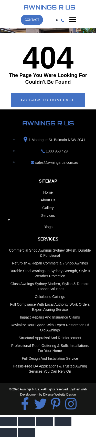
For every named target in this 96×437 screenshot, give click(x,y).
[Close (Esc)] (63, 421)
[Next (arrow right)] (26, 432)
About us (48, 200)
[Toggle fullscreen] (26, 421)
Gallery (48, 208)
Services (48, 218)
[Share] (44, 421)
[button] (72, 19)
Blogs (48, 227)
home (48, 192)
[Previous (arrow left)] (8, 432)
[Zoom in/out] (8, 421)
